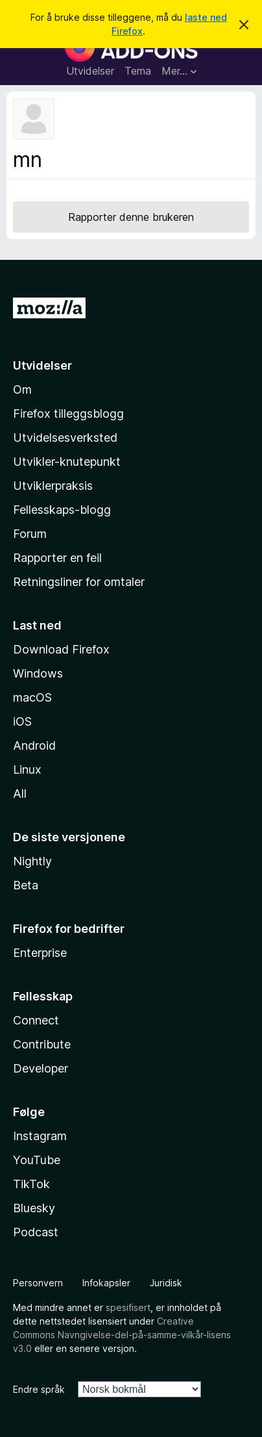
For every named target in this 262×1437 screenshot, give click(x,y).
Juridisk (166, 1282)
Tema (138, 70)
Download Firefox (61, 649)
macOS (32, 697)
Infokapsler (106, 1282)
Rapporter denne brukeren (131, 216)
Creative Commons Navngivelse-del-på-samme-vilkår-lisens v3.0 (122, 1335)
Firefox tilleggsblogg (68, 413)
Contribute (42, 1044)
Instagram (40, 1136)
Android (34, 745)
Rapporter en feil (57, 558)
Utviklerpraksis (53, 485)
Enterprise (40, 953)
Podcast (35, 1232)
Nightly (32, 861)
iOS (22, 721)
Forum (30, 533)
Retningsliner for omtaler (79, 582)
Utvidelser (90, 70)
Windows (38, 673)
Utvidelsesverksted (65, 437)
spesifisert (128, 1307)
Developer (40, 1068)
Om (22, 389)
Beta (25, 885)
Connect (36, 1020)
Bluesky (34, 1208)
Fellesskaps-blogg (62, 509)
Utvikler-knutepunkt (67, 461)
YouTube (36, 1160)
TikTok (31, 1184)
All (20, 793)
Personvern (38, 1282)
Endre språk (39, 1389)
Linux (27, 769)
